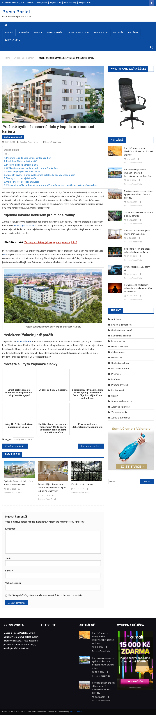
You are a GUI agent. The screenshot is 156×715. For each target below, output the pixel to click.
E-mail (9, 570)
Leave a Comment (53, 142)
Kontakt (30, 3)
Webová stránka (13, 583)
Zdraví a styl (12, 40)
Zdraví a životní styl (120, 418)
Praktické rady (70, 3)
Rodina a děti (117, 390)
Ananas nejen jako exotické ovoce (23, 171)
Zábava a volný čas (120, 407)
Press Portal (16, 12)
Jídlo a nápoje (118, 352)
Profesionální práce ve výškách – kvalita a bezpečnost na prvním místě (137, 172)
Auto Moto (116, 319)
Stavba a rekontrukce (121, 401)
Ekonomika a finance (121, 335)
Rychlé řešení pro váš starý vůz (137, 268)
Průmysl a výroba (119, 385)
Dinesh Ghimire (76, 712)
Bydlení (9, 32)
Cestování (23, 32)
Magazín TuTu (85, 3)
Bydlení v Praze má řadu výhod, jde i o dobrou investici (19, 483)
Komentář (10, 529)
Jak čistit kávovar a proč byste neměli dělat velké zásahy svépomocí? (40, 175)
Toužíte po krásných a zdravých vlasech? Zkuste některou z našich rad (17, 446)
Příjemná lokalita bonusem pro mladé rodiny (28, 158)
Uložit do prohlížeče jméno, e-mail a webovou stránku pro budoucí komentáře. (46, 595)
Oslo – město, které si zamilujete (22, 182)
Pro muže (118, 32)
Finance (38, 32)
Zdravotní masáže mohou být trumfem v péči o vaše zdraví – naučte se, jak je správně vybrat (51, 185)
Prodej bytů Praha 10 (24, 225)
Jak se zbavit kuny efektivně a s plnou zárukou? (138, 214)
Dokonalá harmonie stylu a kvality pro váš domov (137, 232)
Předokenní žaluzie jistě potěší (21, 161)
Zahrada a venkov (120, 412)
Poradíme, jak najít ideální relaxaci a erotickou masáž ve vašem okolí (138, 288)
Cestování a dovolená (121, 330)
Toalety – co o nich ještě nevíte (21, 178)
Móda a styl (101, 32)
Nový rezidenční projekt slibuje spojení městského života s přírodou (138, 194)
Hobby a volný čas (79, 32)
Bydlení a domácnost (13, 137)
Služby (114, 396)
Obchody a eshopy (120, 363)
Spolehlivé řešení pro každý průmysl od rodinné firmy (137, 250)
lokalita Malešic (24, 341)
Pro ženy (133, 32)
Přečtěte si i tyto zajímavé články (22, 165)
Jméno (9, 558)
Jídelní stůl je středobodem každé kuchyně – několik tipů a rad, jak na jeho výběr (52, 487)
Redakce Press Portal (29, 142)
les (4, 254)
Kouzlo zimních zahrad (82, 484)
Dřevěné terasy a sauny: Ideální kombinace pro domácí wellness (138, 151)
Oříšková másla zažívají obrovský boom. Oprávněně (32, 168)
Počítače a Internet (120, 368)
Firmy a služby (55, 32)
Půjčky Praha (42, 3)
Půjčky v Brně (55, 3)
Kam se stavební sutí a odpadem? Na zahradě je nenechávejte (92, 446)
